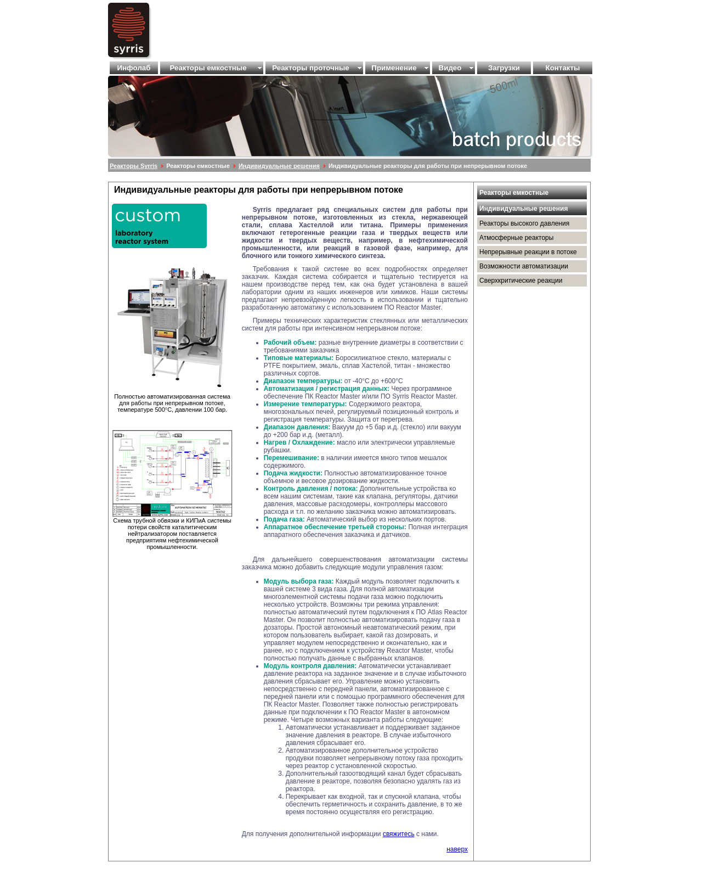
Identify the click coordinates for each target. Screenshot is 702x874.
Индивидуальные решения (279, 166)
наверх (457, 849)
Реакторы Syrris (133, 166)
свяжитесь (399, 834)
